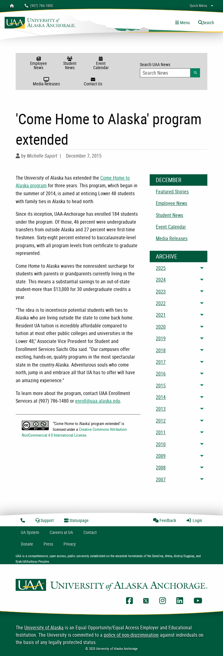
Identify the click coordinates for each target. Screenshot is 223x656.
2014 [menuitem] (161, 397)
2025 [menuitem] (161, 268)
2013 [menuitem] (161, 408)
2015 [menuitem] (161, 385)
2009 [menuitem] (161, 456)
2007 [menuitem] (161, 479)
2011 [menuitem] (161, 432)
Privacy (69, 544)
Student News (69, 63)
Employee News (38, 63)
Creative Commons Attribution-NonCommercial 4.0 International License (74, 432)
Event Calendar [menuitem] (171, 226)
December (168, 180)
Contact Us (93, 82)
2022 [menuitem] (161, 303)
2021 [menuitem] (161, 314)
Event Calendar (100, 63)
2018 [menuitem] (161, 350)
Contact (90, 532)
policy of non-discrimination (131, 635)
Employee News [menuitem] (171, 203)
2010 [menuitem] (161, 444)
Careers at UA (61, 532)
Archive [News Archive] (166, 256)
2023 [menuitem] (161, 291)
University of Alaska (43, 627)
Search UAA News (170, 69)
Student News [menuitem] (169, 215)
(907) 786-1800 (39, 5)
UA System (30, 532)
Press (48, 544)
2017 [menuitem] (161, 362)
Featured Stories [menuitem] (172, 191)
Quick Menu (198, 5)
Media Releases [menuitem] (171, 238)
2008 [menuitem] (161, 467)
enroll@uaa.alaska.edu (97, 400)
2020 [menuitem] (161, 326)
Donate (27, 544)
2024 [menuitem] (161, 279)
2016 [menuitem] (161, 373)
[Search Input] (165, 72)
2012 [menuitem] (161, 420)
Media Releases (46, 82)
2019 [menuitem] (161, 338)
